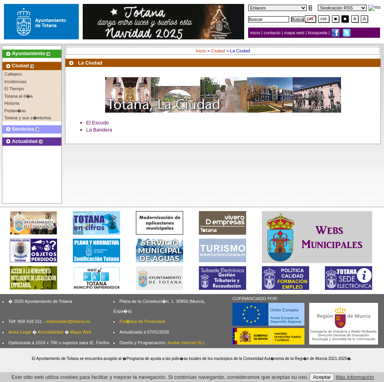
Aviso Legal (19, 332)
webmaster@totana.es (68, 321)
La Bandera (99, 130)
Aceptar (322, 377)
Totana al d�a (18, 96)
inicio (256, 32)
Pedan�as (15, 110)
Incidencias (15, 81)
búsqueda (318, 32)
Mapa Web (80, 332)
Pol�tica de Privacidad (142, 321)
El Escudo (97, 123)
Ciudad (218, 50)
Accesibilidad (50, 332)
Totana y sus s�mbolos (27, 117)
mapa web (295, 32)
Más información (355, 377)
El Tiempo (14, 88)
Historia (11, 103)
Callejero (13, 74)
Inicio (201, 50)
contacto (272, 32)
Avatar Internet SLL (186, 342)
